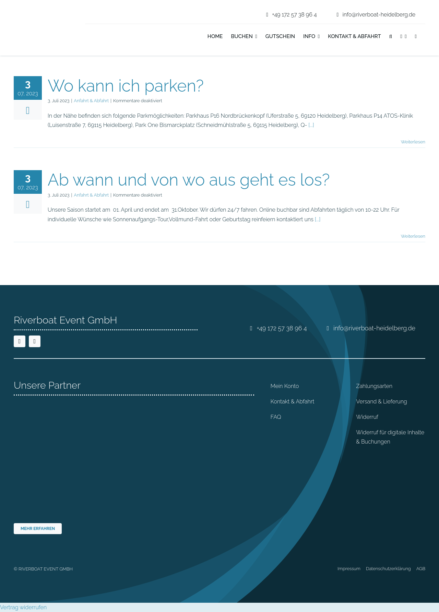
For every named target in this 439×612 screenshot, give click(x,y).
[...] (311, 125)
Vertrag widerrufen (23, 607)
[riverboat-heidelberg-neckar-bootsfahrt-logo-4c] (35, 8)
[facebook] (19, 341)
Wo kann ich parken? (126, 85)
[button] (390, 37)
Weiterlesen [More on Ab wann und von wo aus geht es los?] (413, 236)
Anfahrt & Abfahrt (91, 100)
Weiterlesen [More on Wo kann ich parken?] (413, 141)
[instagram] (34, 341)
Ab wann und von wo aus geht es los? (189, 179)
